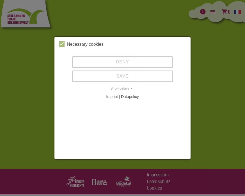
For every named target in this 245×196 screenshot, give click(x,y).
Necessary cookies (81, 44)
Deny (122, 62)
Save (122, 76)
